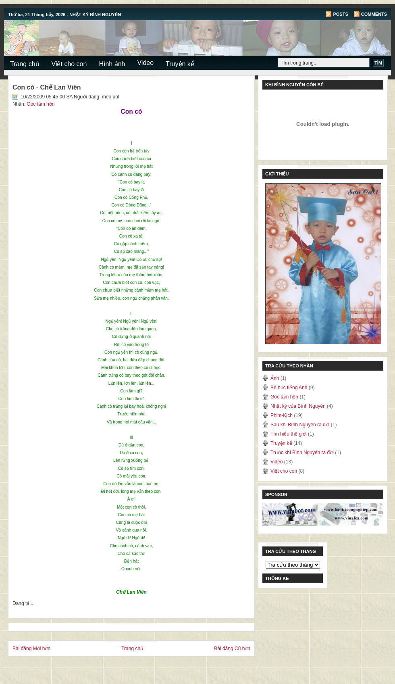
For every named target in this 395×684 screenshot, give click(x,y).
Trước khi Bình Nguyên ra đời (302, 452)
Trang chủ (25, 63)
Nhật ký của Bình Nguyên (298, 406)
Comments (374, 14)
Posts (340, 14)
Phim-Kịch (282, 415)
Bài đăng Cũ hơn (232, 648)
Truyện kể (180, 63)
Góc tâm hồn (40, 104)
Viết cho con (69, 63)
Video (145, 62)
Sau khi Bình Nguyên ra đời (300, 425)
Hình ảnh (112, 63)
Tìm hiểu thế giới (289, 434)
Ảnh (275, 378)
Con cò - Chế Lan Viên (46, 87)
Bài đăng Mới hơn (31, 648)
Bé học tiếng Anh (289, 387)
